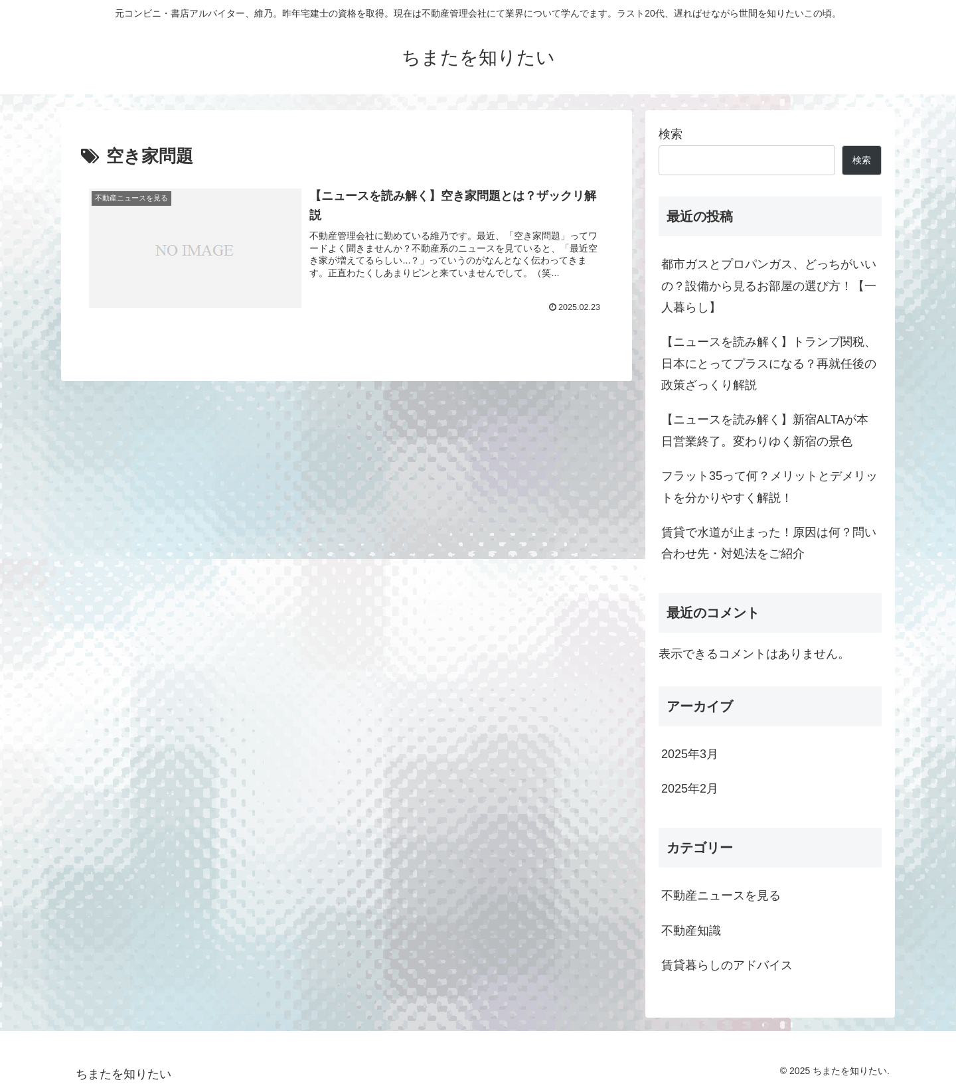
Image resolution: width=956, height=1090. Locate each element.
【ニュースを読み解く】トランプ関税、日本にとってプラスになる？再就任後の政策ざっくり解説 (768, 363)
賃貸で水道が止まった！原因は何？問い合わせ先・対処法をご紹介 (768, 543)
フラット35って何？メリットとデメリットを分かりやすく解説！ (769, 486)
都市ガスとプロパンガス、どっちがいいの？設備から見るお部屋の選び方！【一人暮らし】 (768, 286)
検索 (670, 134)
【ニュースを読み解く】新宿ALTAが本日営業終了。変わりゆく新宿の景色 (764, 430)
